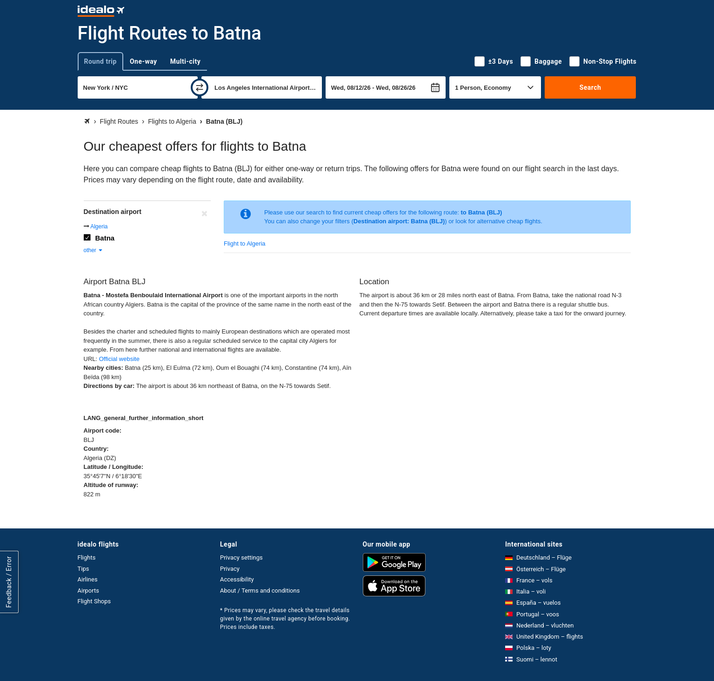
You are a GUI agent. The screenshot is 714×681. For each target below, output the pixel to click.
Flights (87, 557)
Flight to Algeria (245, 243)
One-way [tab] (143, 61)
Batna (105, 238)
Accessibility (237, 579)
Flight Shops (94, 601)
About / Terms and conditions (260, 590)
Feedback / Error (9, 582)
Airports (88, 590)
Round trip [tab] (100, 61)
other (94, 250)
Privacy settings (241, 557)
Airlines (88, 579)
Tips (83, 568)
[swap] (199, 87)
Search (590, 87)
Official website (119, 358)
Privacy (230, 568)
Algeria (98, 226)
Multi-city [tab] (185, 61)
